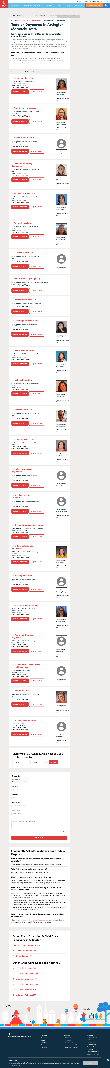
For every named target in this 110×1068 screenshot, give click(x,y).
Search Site (106, 5)
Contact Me (39, 838)
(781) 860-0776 (36, 179)
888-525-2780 (15, 779)
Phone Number (39, 812)
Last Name (39, 797)
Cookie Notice (32, 1063)
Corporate (44, 1047)
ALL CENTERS (15, 20)
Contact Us (78, 5)
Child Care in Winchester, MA (25, 973)
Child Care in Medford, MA (24, 990)
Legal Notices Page (15, 1065)
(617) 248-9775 (36, 364)
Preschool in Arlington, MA (24, 951)
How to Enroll (67, 1040)
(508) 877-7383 (36, 734)
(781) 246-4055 (36, 453)
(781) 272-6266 (36, 334)
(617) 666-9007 (36, 121)
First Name (39, 789)
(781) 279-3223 (36, 266)
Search (53, 762)
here (58, 883)
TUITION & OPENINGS (20, 91)
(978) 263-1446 (36, 704)
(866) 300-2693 (36, 91)
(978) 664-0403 (36, 562)
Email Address (39, 804)
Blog (68, 5)
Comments (14, 818)
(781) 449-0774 (36, 511)
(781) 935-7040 (36, 236)
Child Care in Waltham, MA (24, 995)
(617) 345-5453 (36, 423)
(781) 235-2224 (36, 485)
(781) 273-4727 (36, 207)
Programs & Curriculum (32, 5)
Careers (43, 1045)
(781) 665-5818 (36, 393)
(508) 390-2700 (36, 681)
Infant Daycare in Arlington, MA (26, 945)
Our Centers (15, 5)
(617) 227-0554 (36, 311)
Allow (90, 1063)
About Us (43, 1037)
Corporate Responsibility (71, 1047)
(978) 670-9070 (36, 619)
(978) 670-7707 (36, 536)
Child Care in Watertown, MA (25, 984)
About (59, 5)
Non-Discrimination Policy (71, 1045)
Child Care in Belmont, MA (24, 968)
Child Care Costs (68, 1042)
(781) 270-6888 (36, 290)
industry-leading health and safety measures (35, 920)
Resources (48, 5)
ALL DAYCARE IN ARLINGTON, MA (30, 20)
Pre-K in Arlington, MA (22, 956)
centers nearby (94, 5)
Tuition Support (68, 1037)
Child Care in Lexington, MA (24, 979)
